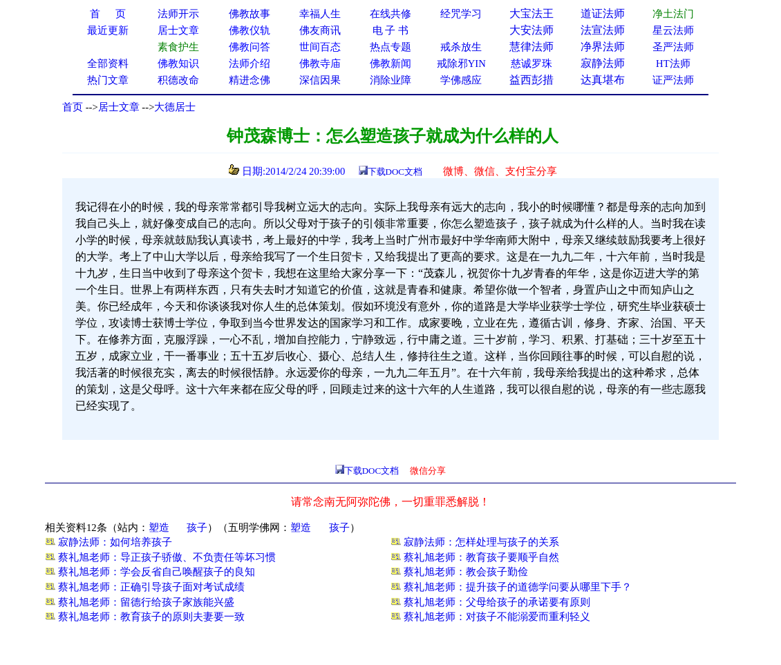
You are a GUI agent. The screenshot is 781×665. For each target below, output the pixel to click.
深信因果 (320, 80)
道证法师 (603, 13)
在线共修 (390, 13)
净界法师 (603, 46)
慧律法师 (531, 46)
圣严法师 (673, 46)
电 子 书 (390, 30)
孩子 (197, 527)
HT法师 (673, 63)
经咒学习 (461, 13)
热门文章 (108, 80)
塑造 (159, 527)
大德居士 (175, 107)
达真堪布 (603, 80)
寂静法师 (603, 63)
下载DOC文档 (395, 171)
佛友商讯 (320, 30)
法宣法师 (603, 30)
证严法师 (673, 80)
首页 (72, 107)
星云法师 (673, 30)
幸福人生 (320, 13)
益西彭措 (531, 80)
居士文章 (119, 107)
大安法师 (531, 30)
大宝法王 (531, 13)
